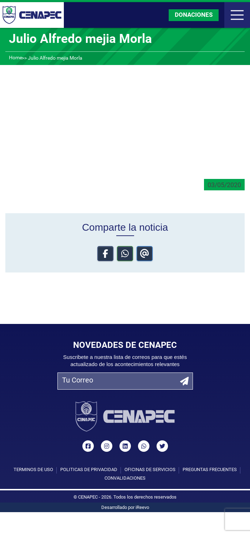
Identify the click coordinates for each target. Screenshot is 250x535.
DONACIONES (194, 15)
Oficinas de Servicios (149, 470)
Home (15, 58)
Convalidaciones (125, 478)
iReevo (142, 507)
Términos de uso (33, 470)
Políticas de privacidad (88, 470)
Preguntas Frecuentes (210, 470)
